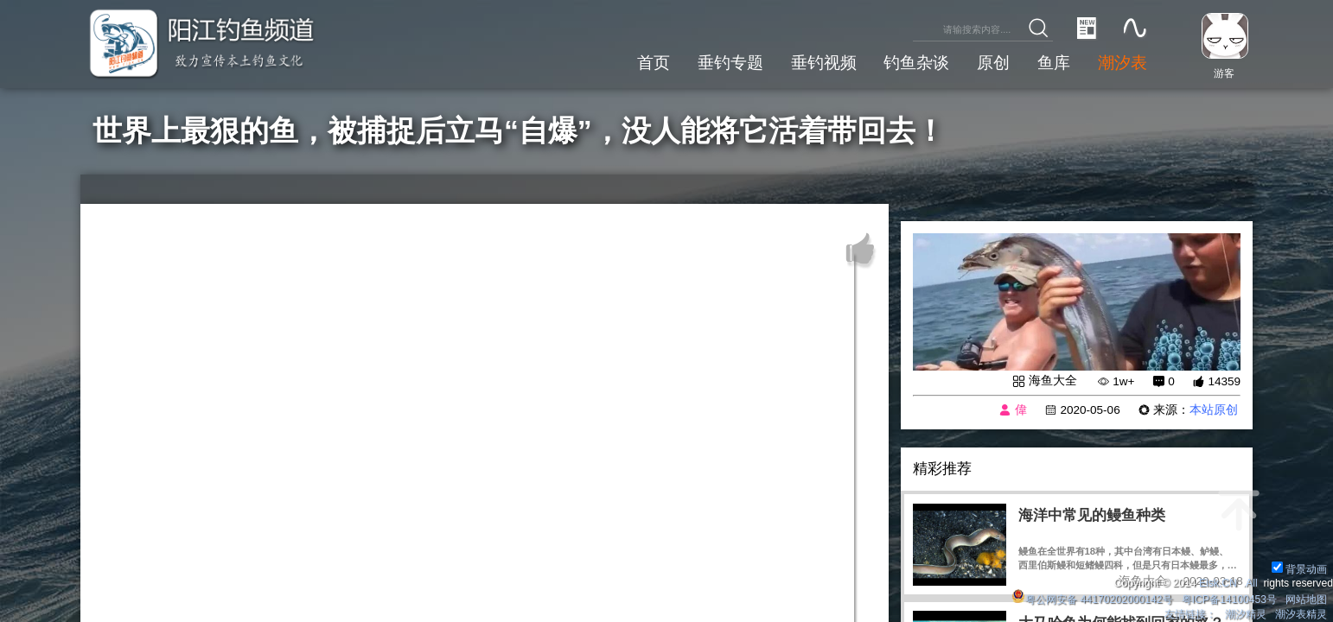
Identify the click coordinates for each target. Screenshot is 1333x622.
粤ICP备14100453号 (1230, 599)
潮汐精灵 (1245, 614)
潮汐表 (1122, 63)
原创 (993, 63)
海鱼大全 (1053, 380)
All (1252, 583)
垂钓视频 (824, 63)
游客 (1224, 73)
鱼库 (1053, 63)
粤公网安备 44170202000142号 (1093, 599)
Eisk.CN (1218, 583)
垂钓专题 (730, 63)
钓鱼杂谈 (916, 63)
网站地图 (1306, 599)
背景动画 (1300, 569)
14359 (1224, 381)
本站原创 (1213, 409)
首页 (653, 63)
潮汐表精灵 (1301, 614)
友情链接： (1190, 614)
